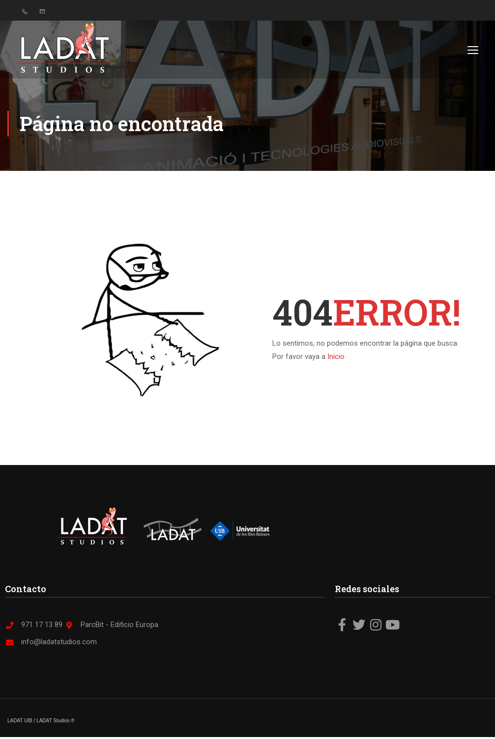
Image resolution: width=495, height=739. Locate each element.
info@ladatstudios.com (51, 643)
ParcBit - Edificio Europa (111, 626)
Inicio (336, 358)
